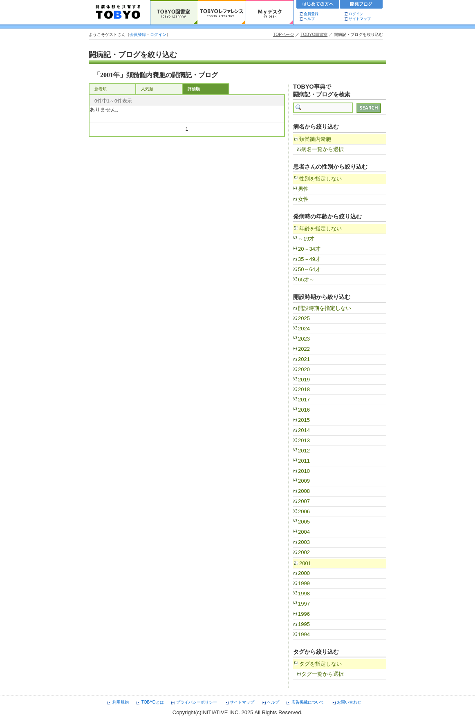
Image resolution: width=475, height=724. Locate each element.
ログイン (356, 14)
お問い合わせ (349, 702)
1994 (304, 634)
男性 (303, 189)
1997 (304, 604)
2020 (304, 369)
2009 (304, 481)
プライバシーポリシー (196, 702)
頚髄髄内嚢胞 (315, 139)
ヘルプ (311, 19)
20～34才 (309, 249)
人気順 (147, 89)
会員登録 (311, 14)
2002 (304, 552)
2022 (304, 349)
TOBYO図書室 (313, 34)
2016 (304, 410)
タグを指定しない (320, 664)
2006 (304, 511)
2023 (304, 339)
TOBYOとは (152, 702)
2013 (304, 440)
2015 (304, 420)
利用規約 (120, 702)
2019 (304, 379)
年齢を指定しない (320, 228)
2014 (304, 430)
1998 (304, 593)
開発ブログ (361, 5)
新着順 (100, 89)
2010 (304, 471)
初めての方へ (318, 5)
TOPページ (283, 34)
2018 (304, 389)
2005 (304, 522)
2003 (304, 542)
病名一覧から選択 (322, 149)
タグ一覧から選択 (322, 674)
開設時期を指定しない (324, 308)
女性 (303, 199)
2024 (304, 328)
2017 (304, 400)
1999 (304, 583)
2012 (304, 451)
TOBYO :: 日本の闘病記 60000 (118, 12)
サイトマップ (360, 19)
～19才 (306, 239)
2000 (304, 573)
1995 (304, 624)
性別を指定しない (320, 179)
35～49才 (309, 259)
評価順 (194, 89)
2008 (304, 491)
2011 (304, 461)
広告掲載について (307, 702)
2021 (304, 359)
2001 (305, 563)
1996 (304, 614)
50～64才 (309, 269)
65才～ (306, 279)
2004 (304, 532)
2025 (304, 318)
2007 (304, 501)
